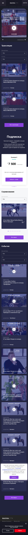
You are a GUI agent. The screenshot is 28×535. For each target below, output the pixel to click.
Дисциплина (4, 50)
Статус (3, 56)
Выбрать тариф (14, 179)
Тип (2, 257)
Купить (20, 530)
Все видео (14, 237)
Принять (14, 477)
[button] (12, 186)
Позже (8, 530)
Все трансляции (14, 124)
